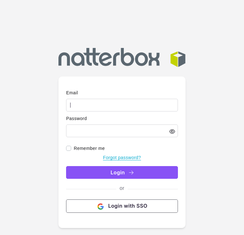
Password (76, 118)
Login (122, 172)
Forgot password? (122, 157)
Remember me (89, 148)
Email (72, 92)
